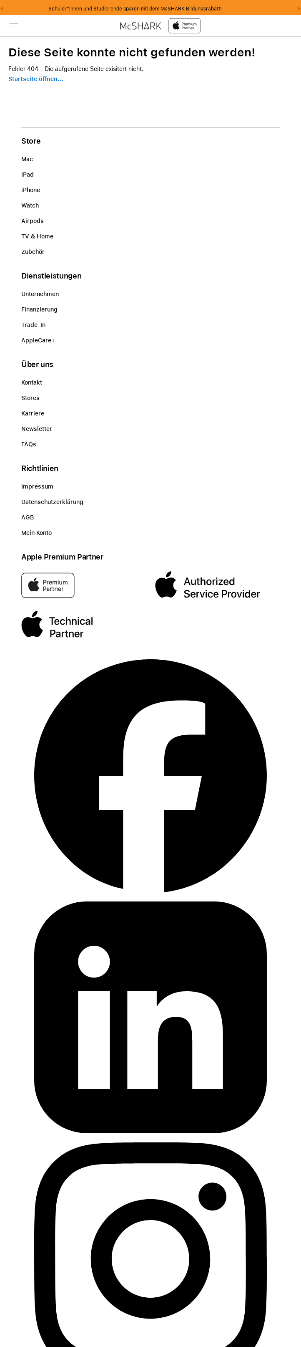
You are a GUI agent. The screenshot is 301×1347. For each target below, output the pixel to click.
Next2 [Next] (296, 8)
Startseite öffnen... (36, 79)
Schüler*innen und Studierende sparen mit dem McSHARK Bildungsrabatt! (150, 9)
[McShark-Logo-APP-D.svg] (160, 25)
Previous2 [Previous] (5, 8)
